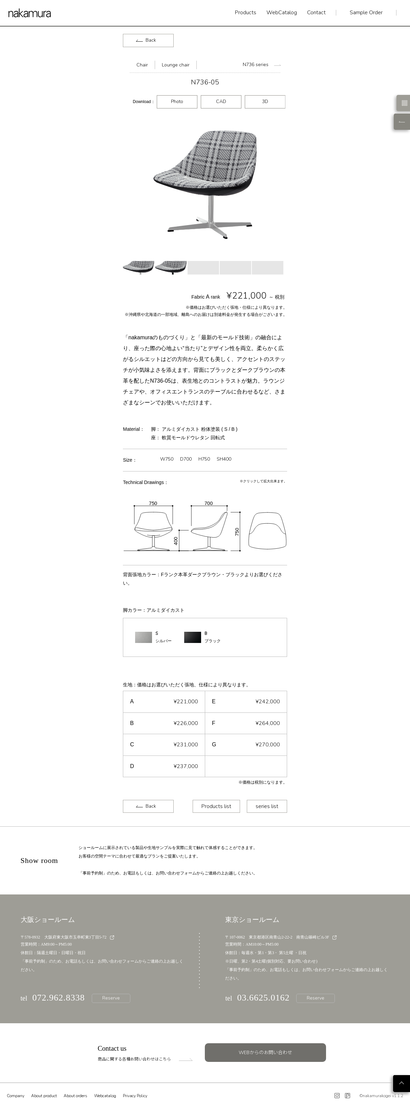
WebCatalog (281, 13)
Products (245, 13)
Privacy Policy (135, 1095)
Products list (216, 806)
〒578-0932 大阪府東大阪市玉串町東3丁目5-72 (67, 937)
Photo (177, 101)
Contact (316, 13)
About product (44, 1095)
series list (267, 806)
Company (15, 1095)
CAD (221, 101)
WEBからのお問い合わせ (265, 1052)
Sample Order (366, 13)
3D (265, 101)
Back (146, 40)
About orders (75, 1095)
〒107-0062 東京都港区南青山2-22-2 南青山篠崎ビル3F (281, 937)
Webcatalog (105, 1095)
